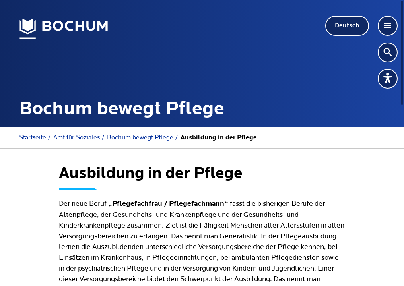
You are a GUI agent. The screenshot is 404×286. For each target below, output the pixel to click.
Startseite (32, 137)
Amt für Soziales (76, 137)
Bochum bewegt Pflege (140, 137)
